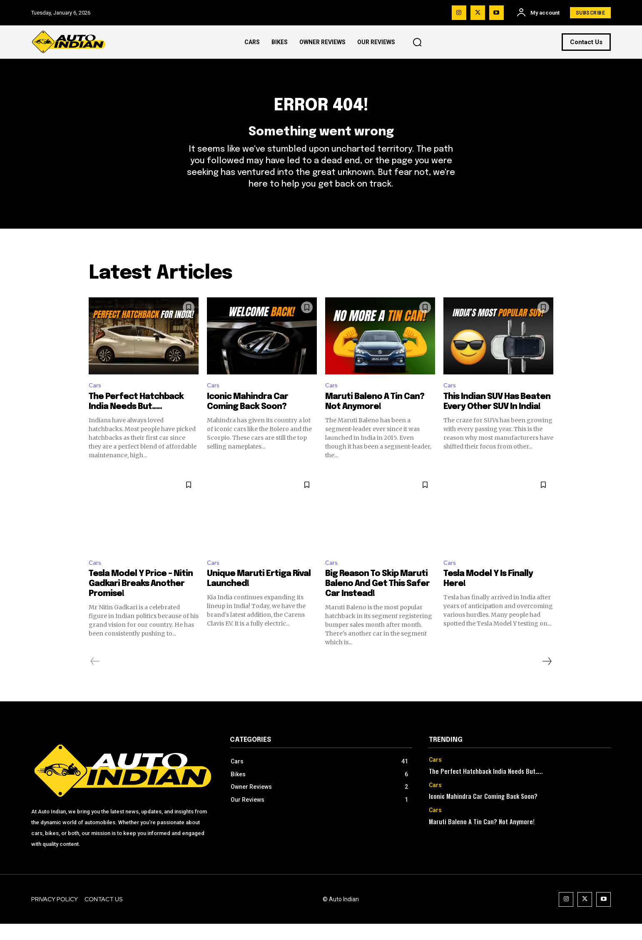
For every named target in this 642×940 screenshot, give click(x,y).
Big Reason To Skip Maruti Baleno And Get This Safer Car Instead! (377, 600)
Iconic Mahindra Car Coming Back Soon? (483, 812)
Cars (95, 399)
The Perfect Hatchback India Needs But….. (486, 786)
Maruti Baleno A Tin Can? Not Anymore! (482, 837)
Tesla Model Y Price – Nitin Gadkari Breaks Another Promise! (141, 600)
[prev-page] (95, 677)
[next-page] (546, 677)
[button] (417, 42)
